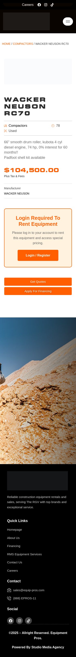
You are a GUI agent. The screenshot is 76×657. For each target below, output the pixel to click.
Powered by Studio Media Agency (38, 647)
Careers (28, 4)
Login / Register (38, 255)
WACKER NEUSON (16, 193)
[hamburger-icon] (68, 21)
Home (6, 43)
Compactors (23, 43)
